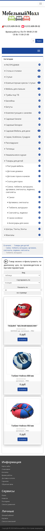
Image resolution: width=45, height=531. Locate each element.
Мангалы (10, 235)
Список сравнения (8, 504)
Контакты (5, 472)
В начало (7, 245)
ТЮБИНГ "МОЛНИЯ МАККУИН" (22, 326)
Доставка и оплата (8, 478)
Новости (5, 498)
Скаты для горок (15, 181)
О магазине (6, 469)
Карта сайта (6, 466)
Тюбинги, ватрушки (18, 207)
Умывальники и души (16, 155)
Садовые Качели (13, 119)
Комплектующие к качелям (19, 113)
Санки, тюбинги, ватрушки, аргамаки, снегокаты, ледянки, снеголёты (20, 189)
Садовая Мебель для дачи (18, 131)
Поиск (39, 41)
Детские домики (15, 171)
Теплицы (10, 149)
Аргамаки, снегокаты (18, 202)
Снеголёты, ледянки (18, 212)
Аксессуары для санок (19, 223)
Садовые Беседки (14, 125)
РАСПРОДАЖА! (12, 65)
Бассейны (10, 101)
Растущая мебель (15, 166)
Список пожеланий (9, 521)
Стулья (9, 77)
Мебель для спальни (15, 89)
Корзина (5, 518)
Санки (11, 197)
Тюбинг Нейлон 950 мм (22, 425)
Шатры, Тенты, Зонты (16, 229)
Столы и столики (13, 71)
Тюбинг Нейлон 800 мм (22, 375)
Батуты (9, 107)
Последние (6, 501)
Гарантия (5, 481)
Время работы (7, 475)
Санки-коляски (15, 218)
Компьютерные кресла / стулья (20, 83)
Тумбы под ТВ (12, 95)
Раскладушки (12, 143)
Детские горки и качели (18, 176)
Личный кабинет (8, 515)
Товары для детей (14, 161)
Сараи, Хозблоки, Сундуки (18, 137)
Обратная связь (7, 484)
